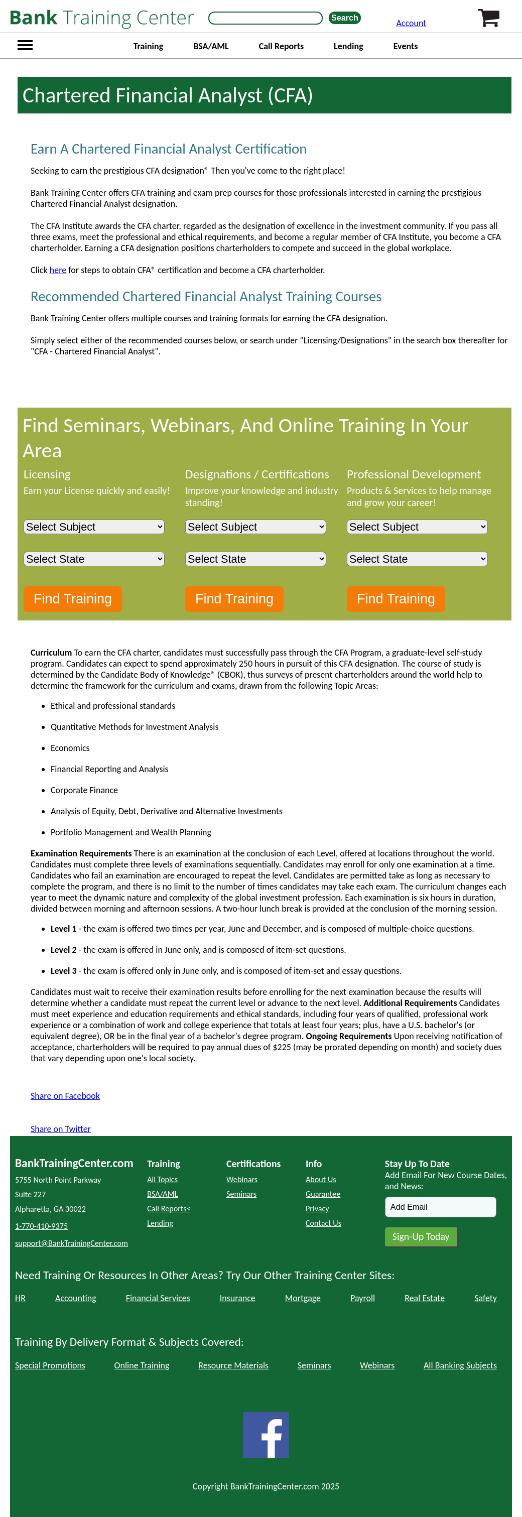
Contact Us (323, 1223)
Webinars (241, 1179)
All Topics (162, 1179)
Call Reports (281, 46)
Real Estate (425, 1298)
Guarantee (323, 1194)
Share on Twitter (61, 1128)
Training (149, 46)
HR (20, 1298)
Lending (348, 46)
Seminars (241, 1194)
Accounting (75, 1298)
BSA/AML (210, 46)
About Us (321, 1179)
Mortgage (303, 1298)
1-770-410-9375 (41, 1226)
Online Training (142, 1365)
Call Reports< (169, 1208)
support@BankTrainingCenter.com (71, 1243)
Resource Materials (233, 1365)
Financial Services (158, 1298)
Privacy (317, 1208)
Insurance (237, 1298)
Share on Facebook (65, 1095)
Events (406, 46)
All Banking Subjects (460, 1365)
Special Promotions (50, 1365)
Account (412, 23)
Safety (485, 1298)
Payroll (362, 1298)
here (58, 270)
